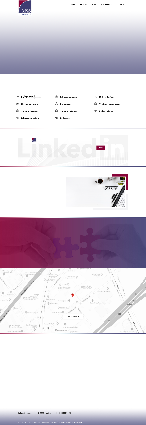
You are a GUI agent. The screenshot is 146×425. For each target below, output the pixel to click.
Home (73, 4)
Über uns (83, 4)
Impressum (78, 422)
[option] (73, 37)
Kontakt (122, 4)
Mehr (100, 147)
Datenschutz (66, 422)
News (94, 4)
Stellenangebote (107, 4)
